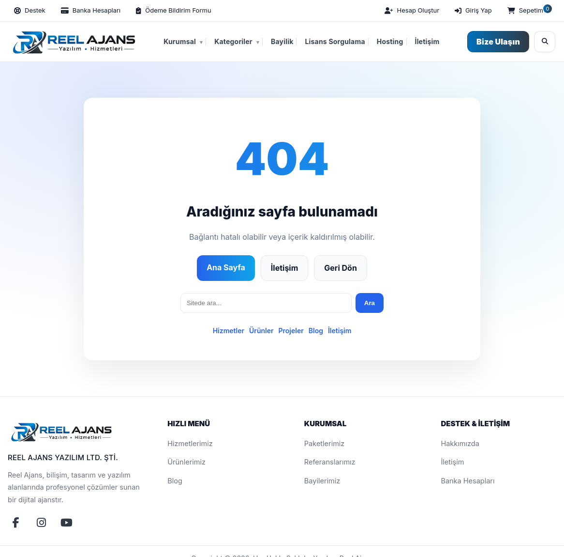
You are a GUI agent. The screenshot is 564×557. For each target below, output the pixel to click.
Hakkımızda (460, 443)
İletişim (427, 41)
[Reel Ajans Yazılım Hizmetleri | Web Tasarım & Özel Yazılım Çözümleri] (72, 41)
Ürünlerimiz (186, 462)
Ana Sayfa (226, 267)
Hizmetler (228, 330)
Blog (316, 330)
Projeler (291, 330)
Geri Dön (340, 268)
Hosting (390, 41)
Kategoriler (236, 41)
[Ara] (544, 41)
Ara (369, 303)
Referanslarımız (330, 462)
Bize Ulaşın (498, 41)
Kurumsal (183, 41)
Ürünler (261, 330)
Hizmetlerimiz (190, 443)
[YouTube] (66, 522)
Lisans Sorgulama (335, 41)
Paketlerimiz (324, 443)
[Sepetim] (528, 10)
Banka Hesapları (467, 481)
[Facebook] (16, 522)
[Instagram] (41, 522)
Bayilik (282, 41)
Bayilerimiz (322, 481)
